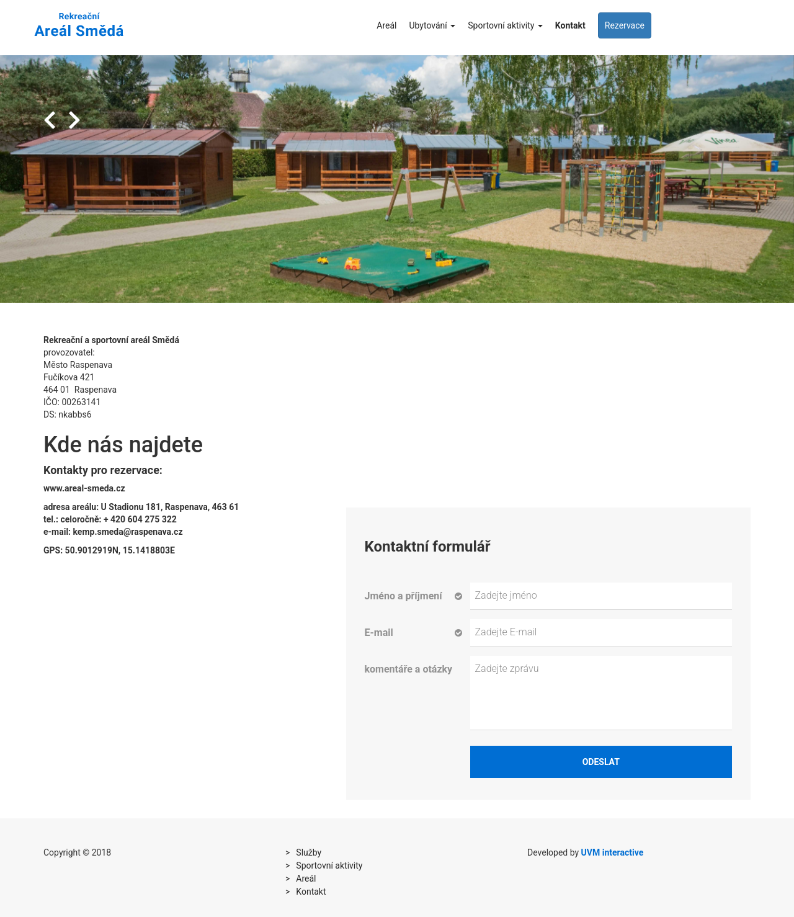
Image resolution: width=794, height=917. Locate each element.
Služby (308, 852)
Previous (49, 120)
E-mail (379, 632)
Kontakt (570, 25)
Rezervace (625, 25)
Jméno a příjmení (403, 596)
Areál (386, 25)
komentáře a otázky (409, 669)
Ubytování (432, 25)
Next (74, 120)
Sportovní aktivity (505, 25)
